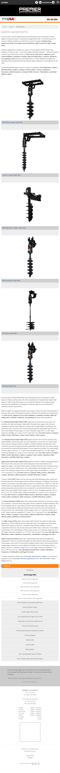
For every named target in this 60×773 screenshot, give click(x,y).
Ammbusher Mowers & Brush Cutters (30, 631)
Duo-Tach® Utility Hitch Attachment (30, 659)
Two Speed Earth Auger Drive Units (30, 617)
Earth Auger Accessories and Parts (30, 602)
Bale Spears (30, 649)
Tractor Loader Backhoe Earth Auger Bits (30, 598)
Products (11, 26)
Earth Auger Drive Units (30, 612)
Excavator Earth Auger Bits (30, 594)
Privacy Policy (30, 755)
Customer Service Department (24, 558)
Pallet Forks (30, 640)
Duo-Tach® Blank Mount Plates (30, 654)
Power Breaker (30, 635)
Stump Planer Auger (30, 607)
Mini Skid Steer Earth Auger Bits (30, 587)
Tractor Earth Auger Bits (30, 583)
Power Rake (30, 645)
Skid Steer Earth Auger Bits (30, 579)
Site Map (30, 757)
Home (4, 26)
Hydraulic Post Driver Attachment (30, 621)
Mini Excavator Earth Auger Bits (30, 591)
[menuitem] (30, 570)
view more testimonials (30, 682)
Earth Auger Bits (30, 575)
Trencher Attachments (30, 626)
